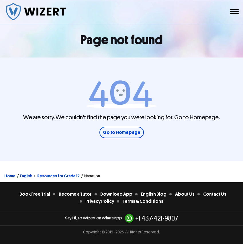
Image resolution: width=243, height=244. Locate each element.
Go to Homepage (121, 132)
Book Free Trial (34, 194)
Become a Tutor (75, 194)
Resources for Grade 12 (58, 176)
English (26, 176)
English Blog (153, 194)
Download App (116, 194)
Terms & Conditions (143, 201)
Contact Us (214, 194)
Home (9, 176)
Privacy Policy (99, 201)
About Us (185, 194)
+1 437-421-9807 (151, 218)
